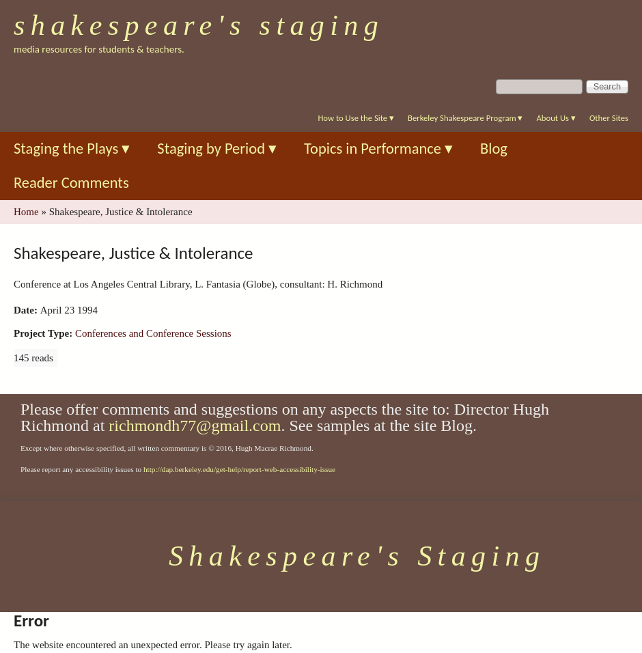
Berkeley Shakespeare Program (465, 118)
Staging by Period (217, 148)
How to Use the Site (356, 118)
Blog (493, 148)
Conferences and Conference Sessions (153, 333)
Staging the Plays (72, 148)
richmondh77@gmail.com (195, 425)
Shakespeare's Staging (199, 25)
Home (26, 211)
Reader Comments (71, 182)
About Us (555, 118)
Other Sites (608, 118)
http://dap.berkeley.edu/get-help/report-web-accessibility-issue (239, 469)
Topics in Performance (378, 148)
